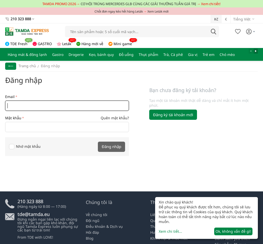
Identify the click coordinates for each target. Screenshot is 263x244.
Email (10, 96)
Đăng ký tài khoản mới (173, 114)
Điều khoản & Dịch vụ (104, 226)
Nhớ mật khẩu (25, 146)
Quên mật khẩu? (115, 117)
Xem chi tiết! (211, 4)
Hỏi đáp (92, 232)
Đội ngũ (92, 220)
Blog (89, 238)
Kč (216, 19)
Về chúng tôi (96, 214)
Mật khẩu (13, 117)
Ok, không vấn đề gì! (233, 231)
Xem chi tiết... (170, 231)
